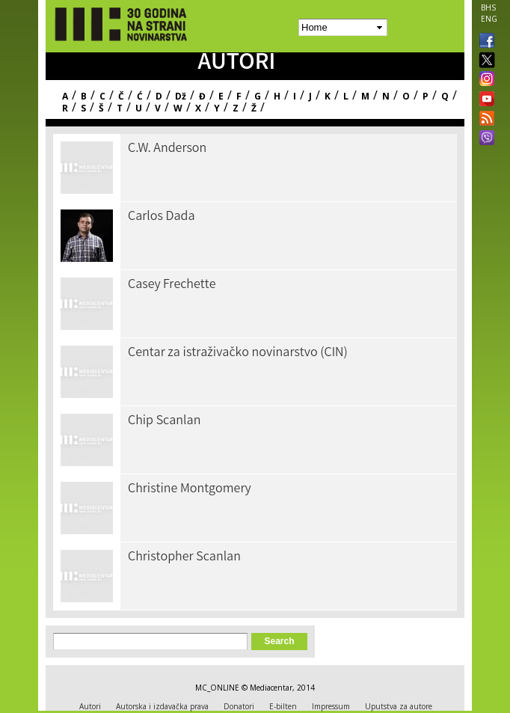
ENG (489, 18)
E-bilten (283, 706)
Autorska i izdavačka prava (162, 706)
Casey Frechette (171, 285)
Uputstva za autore (398, 706)
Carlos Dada (161, 217)
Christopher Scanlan (184, 557)
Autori (90, 706)
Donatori (239, 706)
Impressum (331, 706)
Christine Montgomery (189, 489)
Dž (180, 96)
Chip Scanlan (164, 421)
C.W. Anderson (167, 149)
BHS (488, 7)
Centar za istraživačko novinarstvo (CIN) (238, 353)
